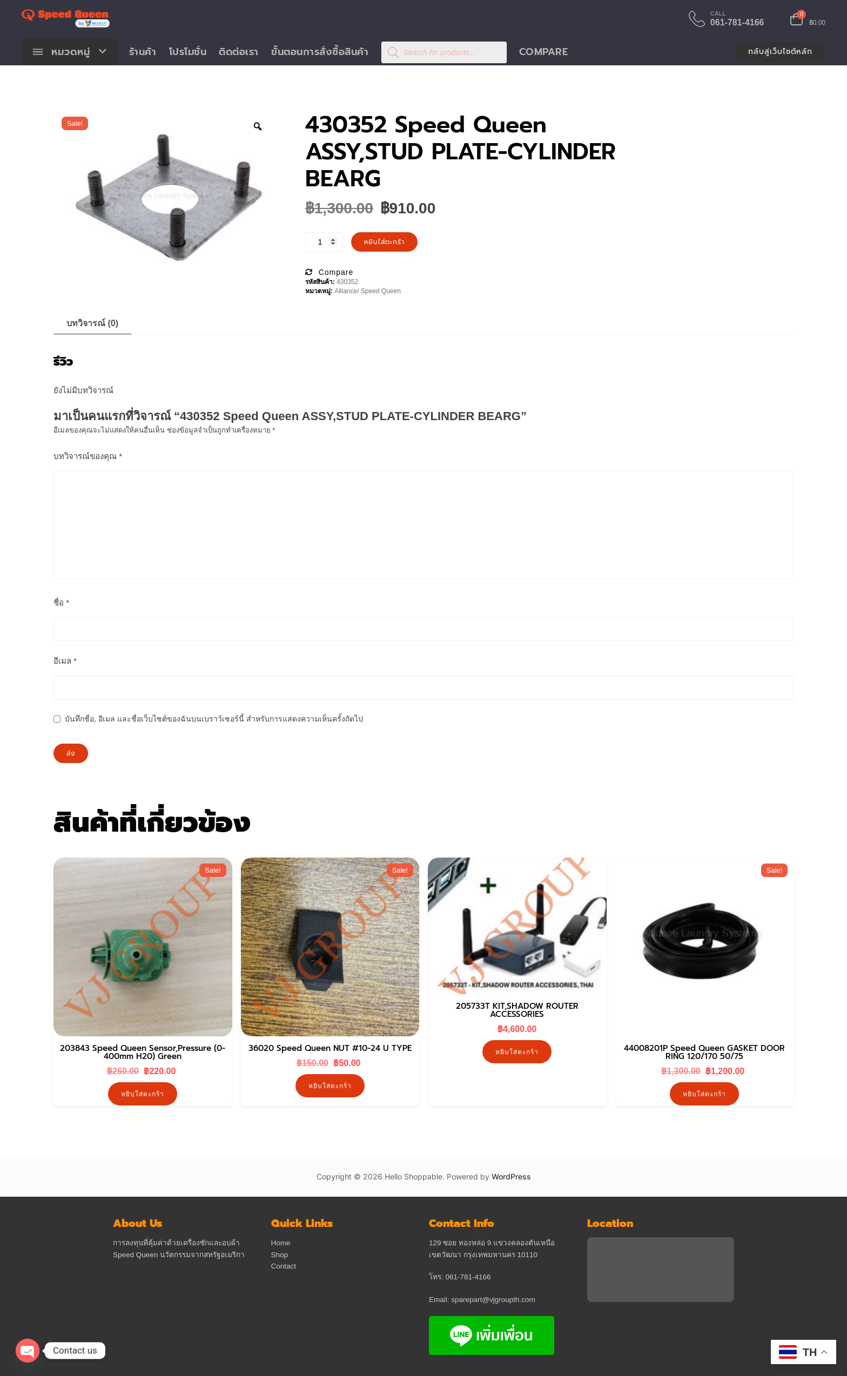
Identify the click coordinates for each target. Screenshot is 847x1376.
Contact (284, 1267)
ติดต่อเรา (239, 51)
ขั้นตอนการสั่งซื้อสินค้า (320, 51)
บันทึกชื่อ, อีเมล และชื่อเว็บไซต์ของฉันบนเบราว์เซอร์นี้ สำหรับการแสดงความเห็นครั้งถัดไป (214, 719)
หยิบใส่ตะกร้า (384, 242)
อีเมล (65, 661)
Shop (279, 1255)
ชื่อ (61, 603)
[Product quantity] (324, 242)
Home (281, 1243)
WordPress (511, 1177)
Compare (543, 51)
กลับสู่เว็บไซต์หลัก (780, 51)
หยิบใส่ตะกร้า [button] (142, 1094)
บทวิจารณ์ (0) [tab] (92, 323)
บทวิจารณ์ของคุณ (87, 456)
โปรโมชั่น (188, 51)
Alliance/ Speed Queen (367, 291)
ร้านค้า (143, 51)
